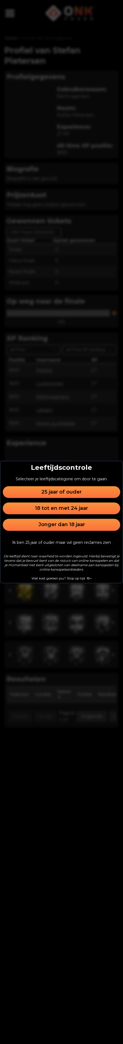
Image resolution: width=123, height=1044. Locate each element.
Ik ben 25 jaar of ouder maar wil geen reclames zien (61, 542)
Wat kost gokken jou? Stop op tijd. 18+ (61, 578)
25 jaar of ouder (61, 492)
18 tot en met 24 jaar (61, 508)
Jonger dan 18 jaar (61, 525)
